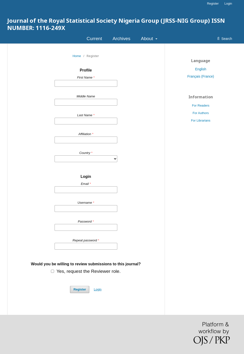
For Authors (201, 113)
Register (213, 3)
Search (226, 39)
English (200, 69)
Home (77, 56)
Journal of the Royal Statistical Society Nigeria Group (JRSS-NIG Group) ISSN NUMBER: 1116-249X (116, 24)
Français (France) (200, 76)
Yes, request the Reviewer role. (86, 271)
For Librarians (200, 120)
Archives (122, 38)
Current (94, 38)
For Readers (200, 105)
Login (228, 3)
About (147, 38)
